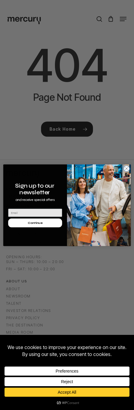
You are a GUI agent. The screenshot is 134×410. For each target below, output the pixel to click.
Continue (35, 230)
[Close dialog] (126, 176)
